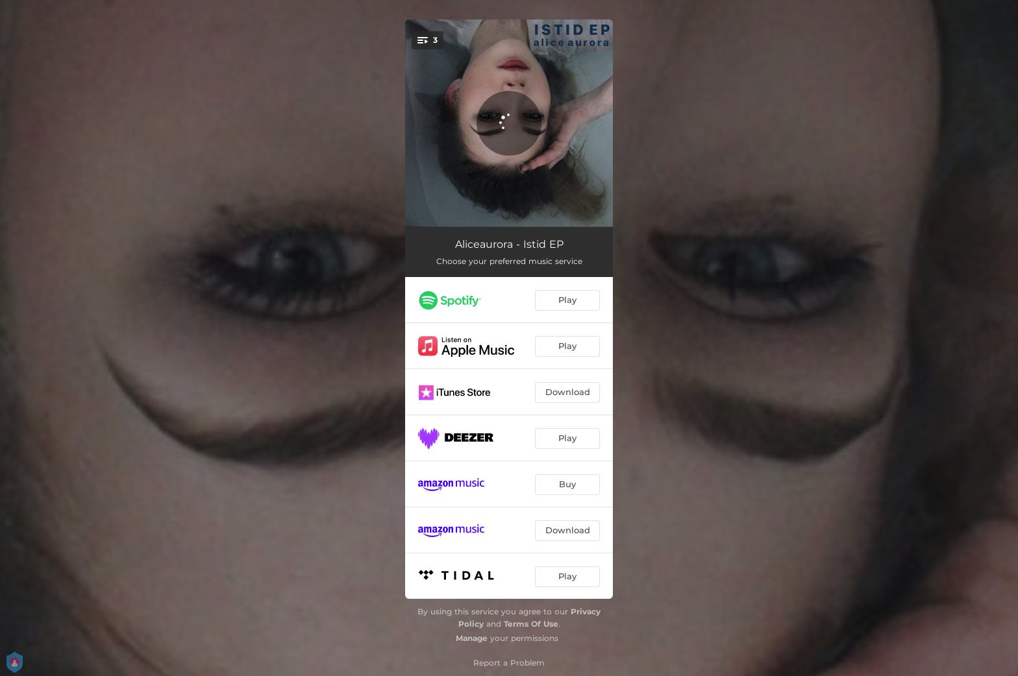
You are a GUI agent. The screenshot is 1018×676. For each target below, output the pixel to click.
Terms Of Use (531, 624)
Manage (472, 638)
